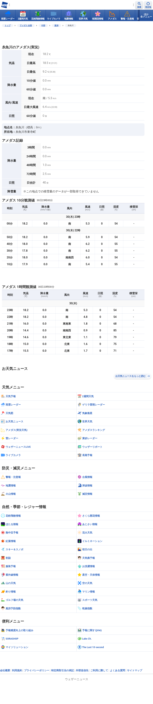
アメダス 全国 (26, 25)
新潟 (56, 25)
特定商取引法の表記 (62, 670)
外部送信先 (82, 670)
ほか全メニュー (146, 15)
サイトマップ (134, 670)
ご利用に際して (99, 670)
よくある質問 (117, 670)
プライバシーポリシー (36, 670)
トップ (7, 25)
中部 (43, 25)
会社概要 (5, 670)
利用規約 (17, 670)
